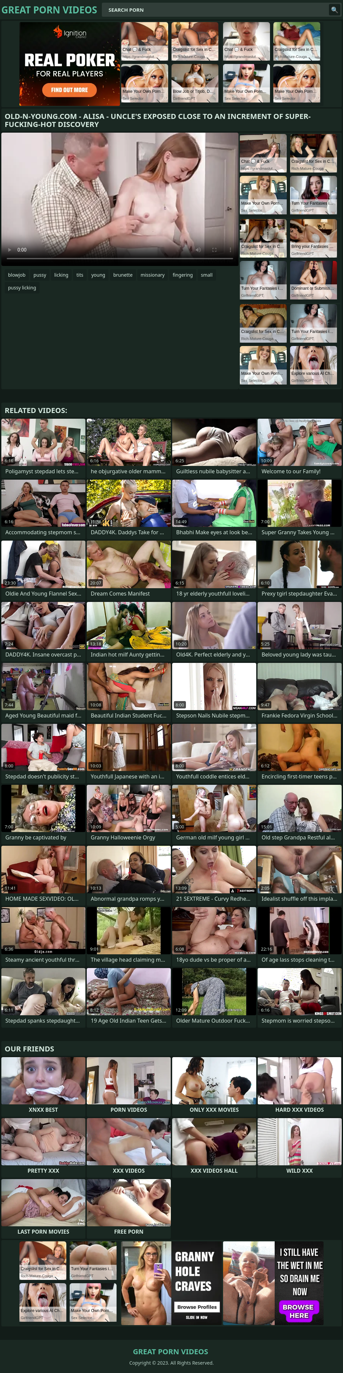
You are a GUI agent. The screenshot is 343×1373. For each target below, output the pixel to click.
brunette (123, 275)
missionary (153, 275)
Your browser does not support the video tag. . (119, 199)
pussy (39, 275)
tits (79, 275)
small (207, 275)
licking (61, 275)
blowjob (16, 275)
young (98, 275)
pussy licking (22, 287)
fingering (183, 275)
